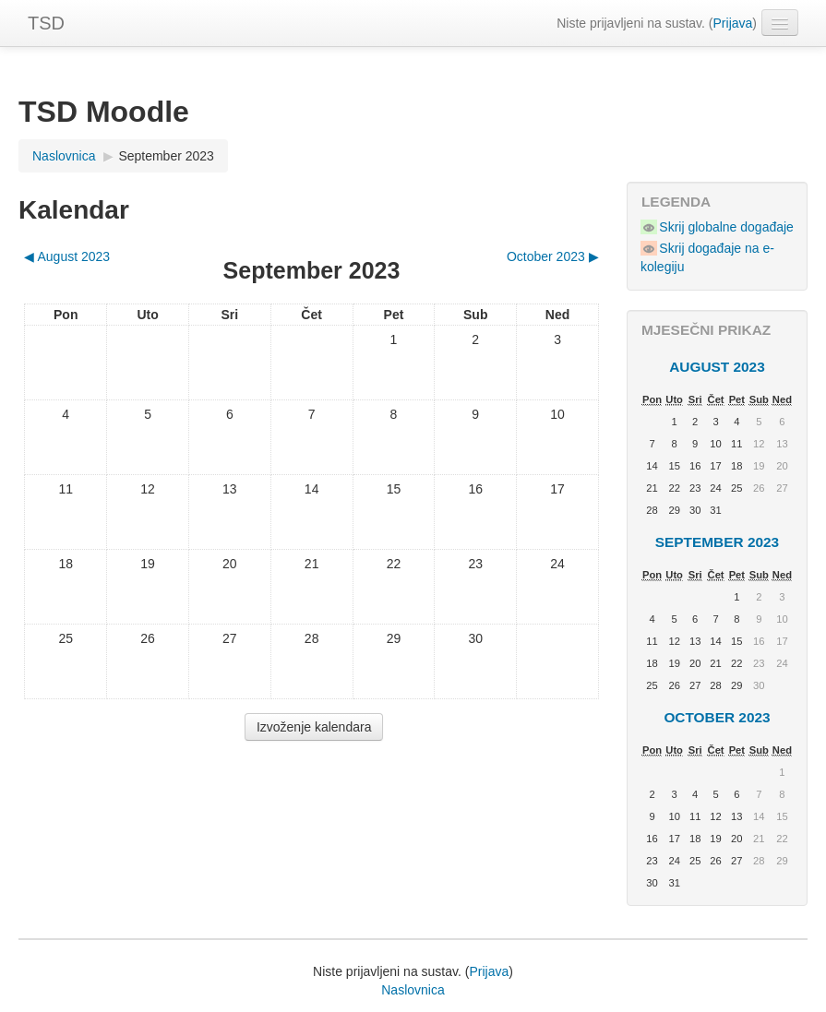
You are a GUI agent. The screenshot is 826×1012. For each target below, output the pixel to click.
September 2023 (166, 156)
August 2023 (717, 367)
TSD (46, 23)
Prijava (733, 23)
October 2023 (717, 717)
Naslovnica (412, 989)
